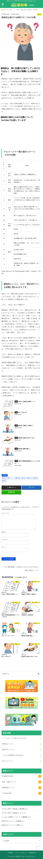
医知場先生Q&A (7, 776)
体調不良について (8, 749)
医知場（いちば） (20, 856)
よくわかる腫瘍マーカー (10, 817)
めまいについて (7, 761)
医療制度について (8, 787)
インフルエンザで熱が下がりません (14, 738)
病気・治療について (9, 782)
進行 (36, 478)
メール (4, 539)
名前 (4, 532)
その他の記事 (6, 793)
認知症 (5, 475)
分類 (25, 478)
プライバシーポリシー (21, 852)
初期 (5, 478)
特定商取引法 (32, 852)
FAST (30, 478)
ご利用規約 (10, 852)
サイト (4, 547)
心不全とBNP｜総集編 (9, 809)
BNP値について (7, 744)
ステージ (11, 478)
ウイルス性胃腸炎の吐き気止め (13, 755)
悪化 (5, 481)
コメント (5, 513)
